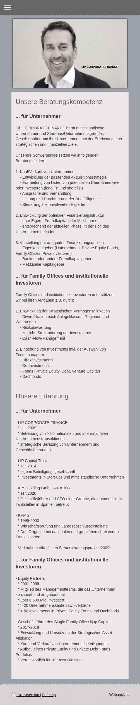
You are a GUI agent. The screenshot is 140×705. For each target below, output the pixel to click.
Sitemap (49, 695)
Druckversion (25, 695)
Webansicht (119, 694)
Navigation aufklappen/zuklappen (70, 7)
